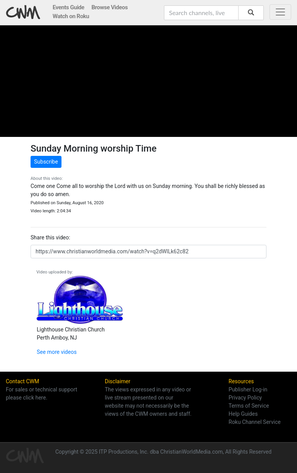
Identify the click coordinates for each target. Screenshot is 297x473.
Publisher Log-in (248, 389)
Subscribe (46, 162)
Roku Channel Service (255, 422)
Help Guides (243, 414)
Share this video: (50, 237)
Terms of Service (249, 406)
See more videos (57, 352)
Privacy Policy (245, 397)
